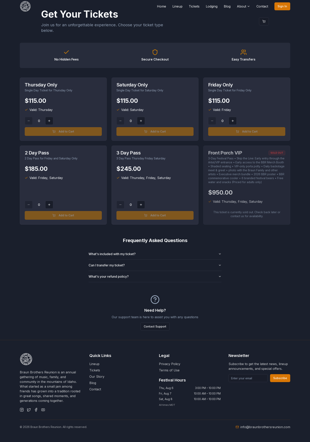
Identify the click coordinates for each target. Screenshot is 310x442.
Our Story (96, 377)
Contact (262, 6)
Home (161, 6)
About (243, 6)
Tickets (194, 6)
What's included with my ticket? (155, 254)
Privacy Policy (169, 364)
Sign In (282, 6)
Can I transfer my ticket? (155, 265)
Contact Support (155, 326)
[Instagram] (22, 410)
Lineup (177, 6)
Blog (227, 6)
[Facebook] (36, 410)
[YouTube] (43, 410)
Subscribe (280, 378)
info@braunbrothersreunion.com (265, 427)
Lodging (211, 6)
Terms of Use (169, 370)
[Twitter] (29, 410)
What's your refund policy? (155, 276)
